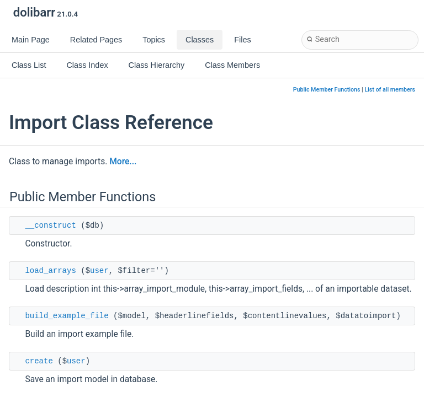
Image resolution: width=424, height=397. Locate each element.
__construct (50, 225)
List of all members (389, 89)
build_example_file (66, 316)
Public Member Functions (327, 89)
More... (122, 162)
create (38, 361)
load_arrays (50, 270)
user (99, 270)
